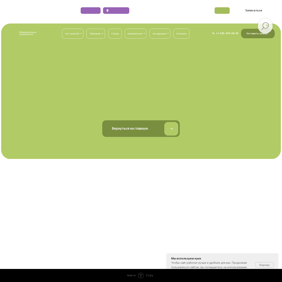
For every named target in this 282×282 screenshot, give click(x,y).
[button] (254, 10)
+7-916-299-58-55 (227, 33)
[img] (214, 33)
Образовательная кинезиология (27, 33)
